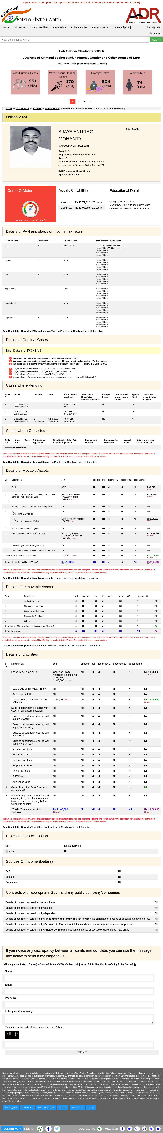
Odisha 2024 (22, 108)
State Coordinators (46, 1108)
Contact (63, 1108)
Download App (87, 1128)
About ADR (154, 33)
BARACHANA (52, 108)
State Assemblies (39, 27)
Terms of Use (77, 1108)
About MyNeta (153, 27)
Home (6, 27)
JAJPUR (37, 108)
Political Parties (79, 27)
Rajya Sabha (59, 27)
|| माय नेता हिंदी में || (122, 27)
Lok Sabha (19, 27)
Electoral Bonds (100, 27)
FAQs (91, 1108)
